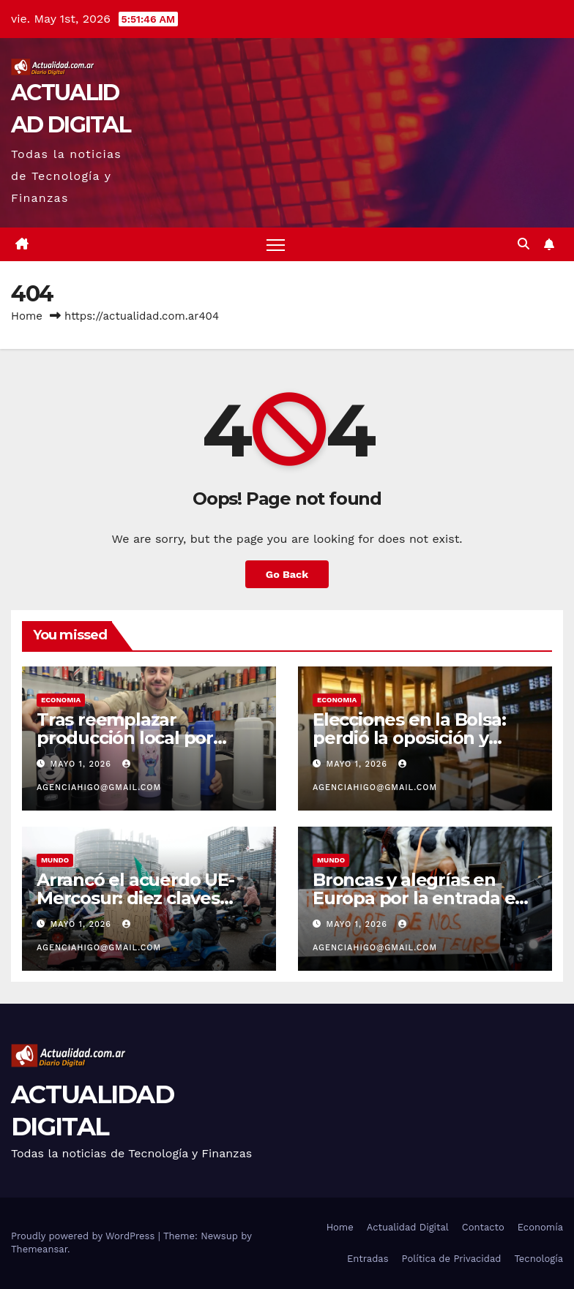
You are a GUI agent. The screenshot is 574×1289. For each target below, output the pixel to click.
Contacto (483, 1227)
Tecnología (538, 1258)
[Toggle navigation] (276, 244)
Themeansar (39, 1249)
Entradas (368, 1258)
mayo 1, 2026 (83, 764)
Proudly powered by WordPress (84, 1235)
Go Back (287, 574)
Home (26, 316)
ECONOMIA (61, 700)
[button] (523, 244)
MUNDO (55, 860)
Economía (540, 1227)
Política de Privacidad (452, 1258)
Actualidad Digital (408, 1227)
